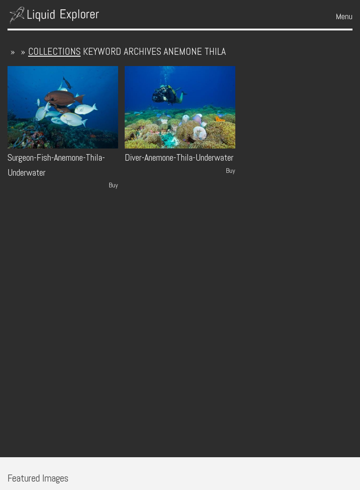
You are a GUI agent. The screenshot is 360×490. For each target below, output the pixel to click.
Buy (113, 185)
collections (54, 51)
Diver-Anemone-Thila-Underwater (179, 157)
